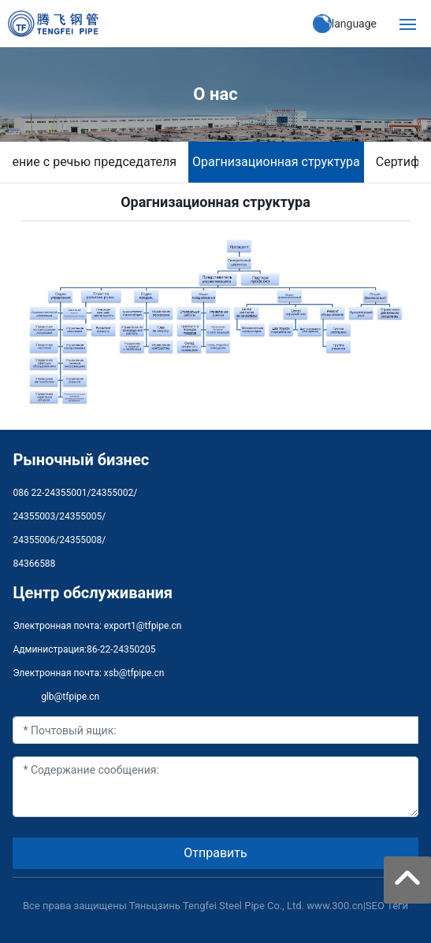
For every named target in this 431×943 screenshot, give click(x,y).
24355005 (80, 516)
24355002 (112, 492)
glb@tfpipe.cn (70, 696)
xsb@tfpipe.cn (134, 673)
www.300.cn (334, 906)
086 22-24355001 (50, 492)
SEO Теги (387, 906)
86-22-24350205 (121, 649)
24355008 (80, 539)
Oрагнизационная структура (276, 161)
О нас (215, 94)
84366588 (34, 563)
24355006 (34, 539)
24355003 (34, 516)
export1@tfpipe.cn (143, 625)
